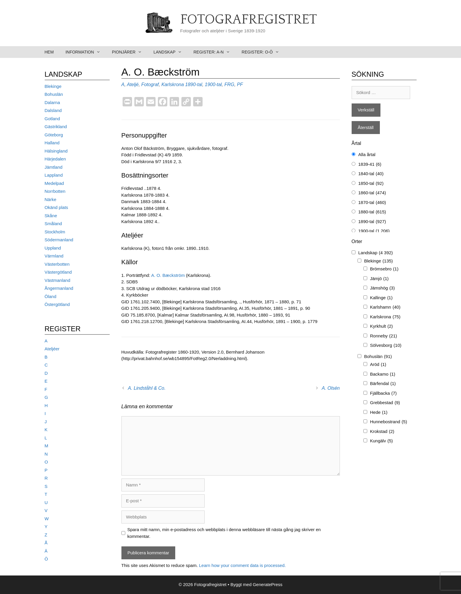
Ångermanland (59, 288)
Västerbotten (57, 264)
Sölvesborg (386, 345)
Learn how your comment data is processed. (242, 565)
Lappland (54, 175)
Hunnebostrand (388, 422)
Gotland (52, 118)
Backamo (382, 374)
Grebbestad (385, 402)
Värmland (54, 255)
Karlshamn (385, 307)
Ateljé (132, 84)
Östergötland (57, 304)
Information (86, 52)
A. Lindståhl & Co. (147, 388)
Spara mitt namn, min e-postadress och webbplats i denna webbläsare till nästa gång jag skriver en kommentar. (224, 533)
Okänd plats (56, 207)
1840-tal (371, 173)
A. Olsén (331, 388)
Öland (50, 296)
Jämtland (54, 167)
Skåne (51, 215)
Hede (378, 412)
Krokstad (382, 431)
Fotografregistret (248, 19)
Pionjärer (130, 52)
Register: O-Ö (263, 52)
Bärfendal (383, 383)
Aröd (378, 364)
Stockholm (55, 231)
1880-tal (372, 212)
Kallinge (381, 298)
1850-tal (371, 183)
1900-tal (213, 84)
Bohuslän (54, 94)
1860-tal (372, 193)
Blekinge (53, 86)
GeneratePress (268, 584)
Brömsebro (384, 269)
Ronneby (383, 336)
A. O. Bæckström (168, 275)
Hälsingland (56, 150)
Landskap (170, 52)
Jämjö (379, 278)
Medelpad (54, 183)
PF (240, 84)
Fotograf (150, 84)
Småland (53, 223)
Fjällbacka (383, 393)
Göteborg (54, 134)
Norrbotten (55, 191)
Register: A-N (214, 52)
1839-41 (369, 164)
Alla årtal (366, 154)
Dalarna (52, 102)
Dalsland (53, 110)
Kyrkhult (381, 326)
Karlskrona (172, 84)
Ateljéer (52, 348)
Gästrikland (56, 126)
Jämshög (382, 288)
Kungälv (381, 441)
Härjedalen (55, 158)
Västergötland (58, 272)
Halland (52, 142)
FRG (229, 84)
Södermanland (59, 239)
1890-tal (193, 84)
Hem (49, 52)
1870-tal (372, 202)
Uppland (53, 247)
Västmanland (58, 280)
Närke (50, 199)
